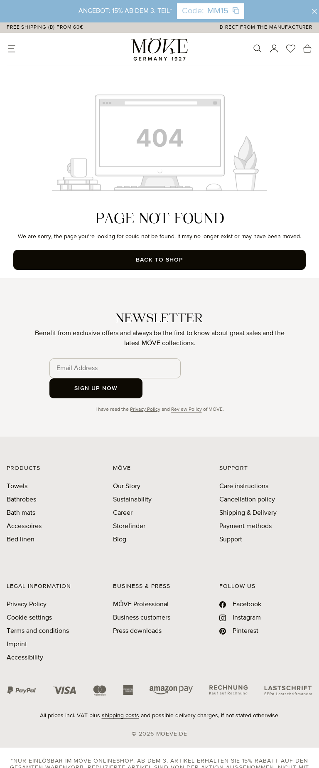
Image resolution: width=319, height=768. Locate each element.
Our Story (126, 466)
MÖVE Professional (141, 584)
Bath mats (21, 493)
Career (123, 493)
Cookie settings (29, 598)
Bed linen (20, 519)
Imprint (17, 624)
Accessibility (25, 638)
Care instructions (243, 466)
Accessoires (24, 506)
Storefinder (129, 506)
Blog (119, 519)
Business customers (141, 598)
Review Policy (186, 389)
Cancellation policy (247, 480)
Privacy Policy (145, 389)
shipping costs (120, 696)
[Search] (258, 49)
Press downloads (137, 611)
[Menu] (12, 49)
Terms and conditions (38, 611)
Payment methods (245, 506)
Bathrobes (21, 480)
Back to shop (159, 260)
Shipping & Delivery (248, 493)
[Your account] (274, 49)
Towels (17, 466)
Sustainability (132, 480)
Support (230, 519)
